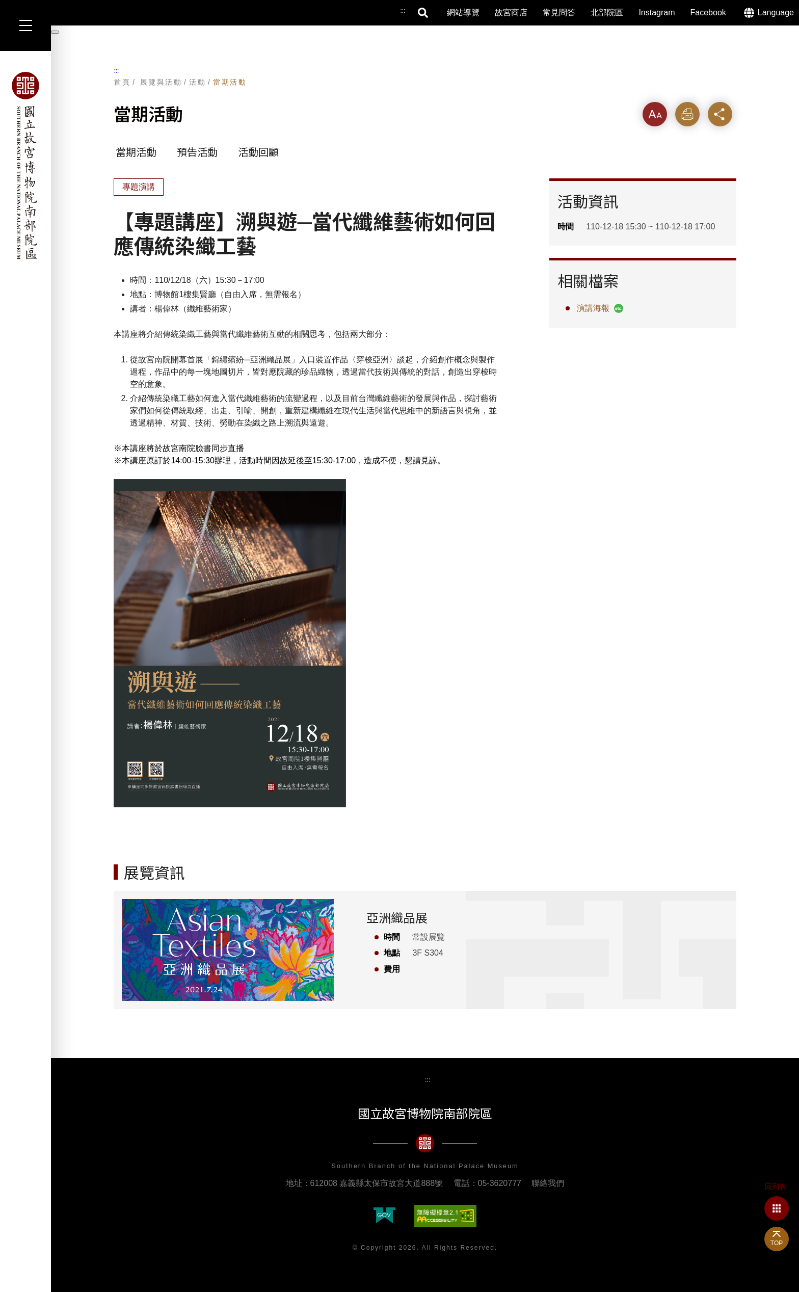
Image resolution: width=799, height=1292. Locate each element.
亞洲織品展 (397, 918)
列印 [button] (687, 114)
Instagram (656, 12)
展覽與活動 (161, 82)
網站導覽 (463, 12)
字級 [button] (655, 114)
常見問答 (559, 12)
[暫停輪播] (55, 32)
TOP (776, 1243)
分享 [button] (720, 114)
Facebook (708, 12)
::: (116, 70)
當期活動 (230, 82)
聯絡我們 (547, 1183)
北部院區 (607, 12)
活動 (197, 82)
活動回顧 (258, 152)
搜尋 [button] (423, 12)
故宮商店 (511, 12)
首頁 (122, 82)
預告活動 (197, 152)
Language (776, 12)
